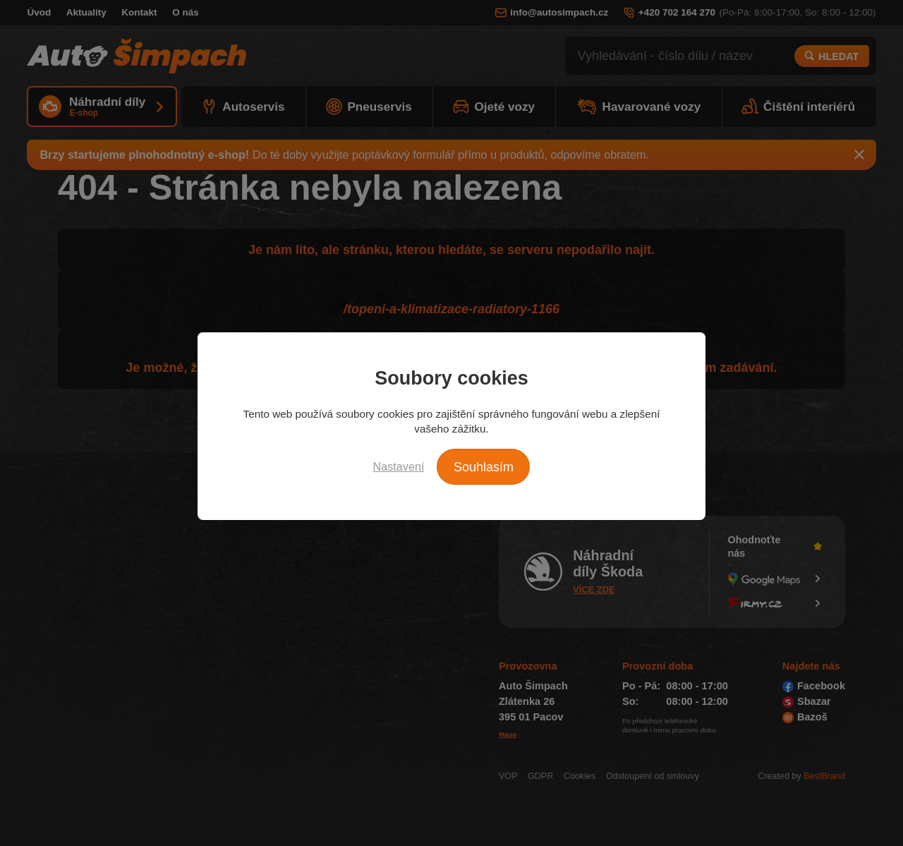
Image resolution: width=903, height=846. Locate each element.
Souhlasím (484, 467)
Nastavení (399, 466)
